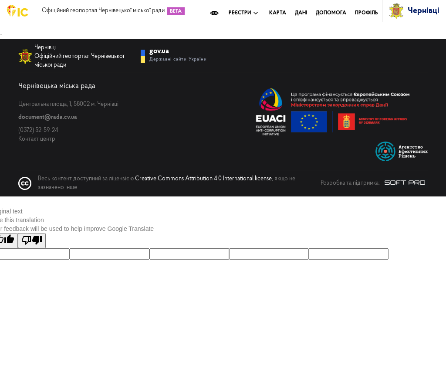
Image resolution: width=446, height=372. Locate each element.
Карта (277, 13)
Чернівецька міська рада (56, 86)
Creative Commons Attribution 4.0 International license (203, 179)
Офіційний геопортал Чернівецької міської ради (103, 11)
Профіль (366, 13)
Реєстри (243, 13)
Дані (301, 13)
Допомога (331, 13)
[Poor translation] (32, 240)
